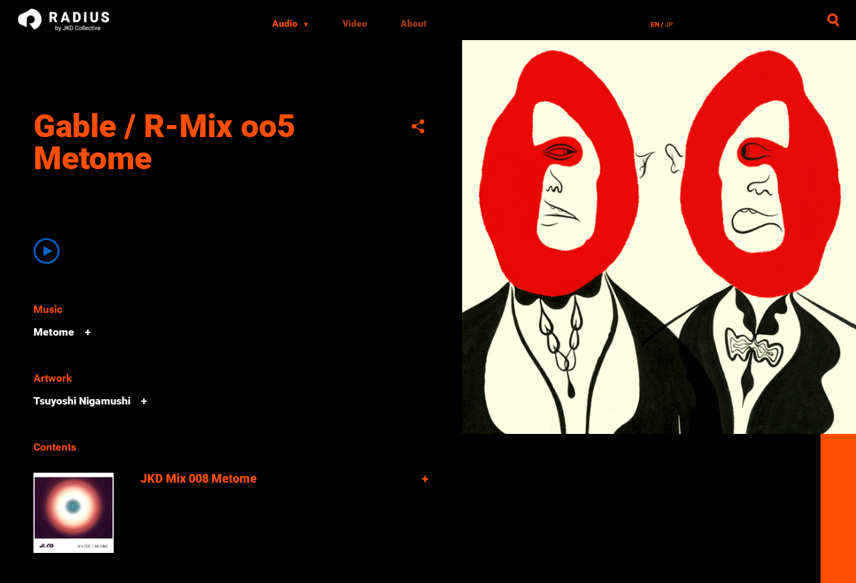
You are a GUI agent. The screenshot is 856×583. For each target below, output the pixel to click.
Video (354, 23)
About (414, 23)
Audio (291, 23)
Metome (53, 332)
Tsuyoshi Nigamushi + (90, 400)
